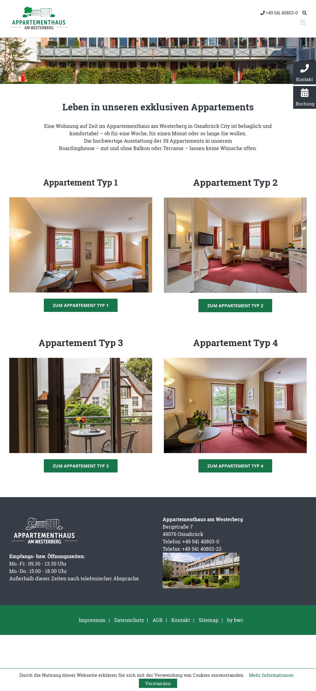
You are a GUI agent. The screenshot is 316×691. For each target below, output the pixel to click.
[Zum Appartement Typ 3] (81, 465)
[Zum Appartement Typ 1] (81, 305)
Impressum (92, 620)
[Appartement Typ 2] (235, 200)
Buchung (305, 97)
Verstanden (158, 683)
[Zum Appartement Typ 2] (235, 305)
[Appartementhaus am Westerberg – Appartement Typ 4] (235, 360)
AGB (157, 620)
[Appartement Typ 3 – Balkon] (80, 360)
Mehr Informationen (271, 675)
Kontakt (305, 73)
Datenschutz (129, 620)
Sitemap (208, 620)
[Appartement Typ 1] (80, 199)
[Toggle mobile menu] (303, 22)
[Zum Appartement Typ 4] (235, 465)
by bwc (235, 620)
